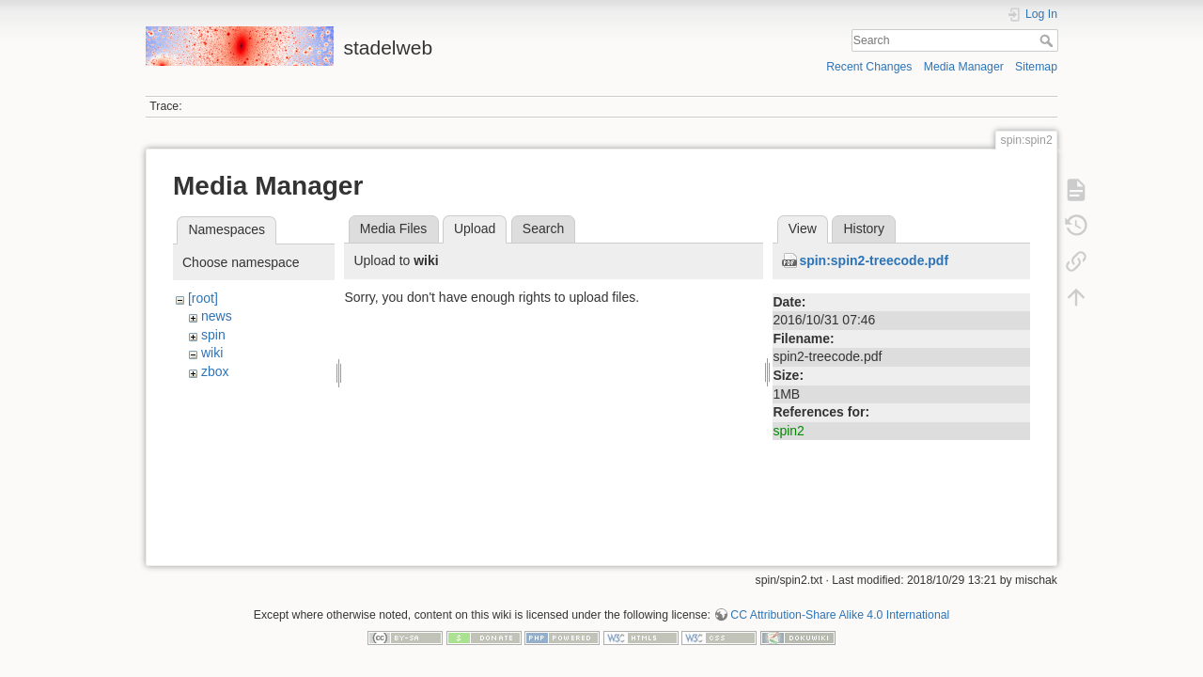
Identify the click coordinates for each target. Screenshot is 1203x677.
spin (213, 334)
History (863, 228)
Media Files (394, 228)
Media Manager (964, 66)
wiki (212, 352)
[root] (203, 298)
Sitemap (1036, 66)
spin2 (788, 430)
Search (1048, 40)
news (216, 315)
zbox (215, 371)
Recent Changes (869, 66)
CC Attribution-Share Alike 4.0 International (839, 615)
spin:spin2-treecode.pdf (873, 260)
